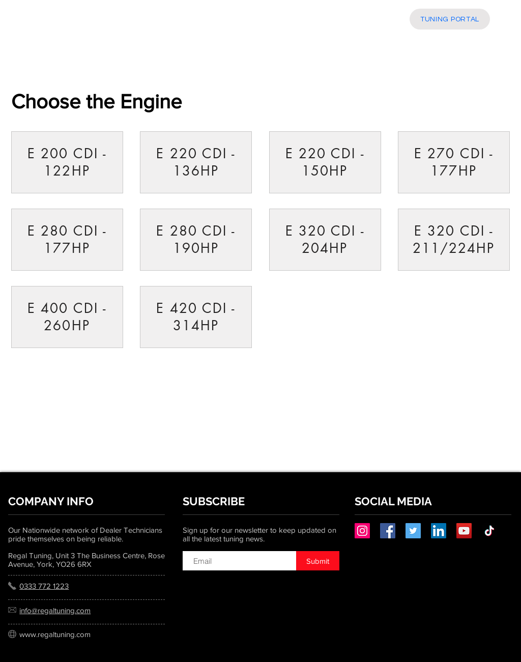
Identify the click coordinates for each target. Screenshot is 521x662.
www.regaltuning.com (55, 634)
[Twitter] (413, 530)
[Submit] (317, 560)
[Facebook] (387, 530)
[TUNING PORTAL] (450, 19)
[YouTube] (464, 530)
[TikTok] (489, 530)
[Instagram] (362, 530)
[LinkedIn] (438, 530)
